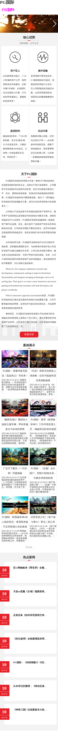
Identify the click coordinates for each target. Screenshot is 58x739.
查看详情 (29, 334)
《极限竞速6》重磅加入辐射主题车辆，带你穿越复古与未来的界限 (15, 424)
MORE (28, 547)
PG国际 (7, 2)
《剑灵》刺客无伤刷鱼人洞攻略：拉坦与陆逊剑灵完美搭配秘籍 (43, 376)
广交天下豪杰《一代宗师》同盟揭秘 (15, 470)
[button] (29, 30)
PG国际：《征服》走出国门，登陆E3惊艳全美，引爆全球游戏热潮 (43, 473)
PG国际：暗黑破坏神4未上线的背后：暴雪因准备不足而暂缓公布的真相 (15, 522)
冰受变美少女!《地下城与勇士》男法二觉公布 (43, 519)
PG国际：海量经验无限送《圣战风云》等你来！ (15, 373)
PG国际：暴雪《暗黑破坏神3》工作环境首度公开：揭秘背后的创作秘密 (43, 424)
